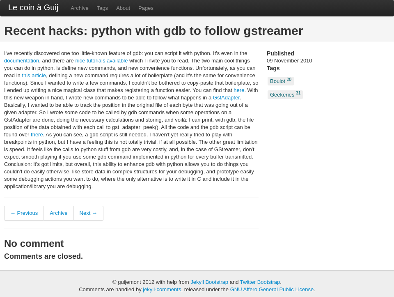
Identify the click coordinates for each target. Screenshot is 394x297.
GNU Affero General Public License (272, 289)
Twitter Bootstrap (260, 282)
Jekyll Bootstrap (209, 282)
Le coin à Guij (33, 7)
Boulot (280, 80)
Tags (102, 8)
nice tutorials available (101, 61)
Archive (79, 8)
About (123, 8)
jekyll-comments (162, 289)
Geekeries (285, 93)
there (37, 134)
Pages (145, 8)
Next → (88, 213)
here (239, 90)
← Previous (24, 213)
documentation (21, 61)
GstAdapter (226, 97)
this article (34, 75)
